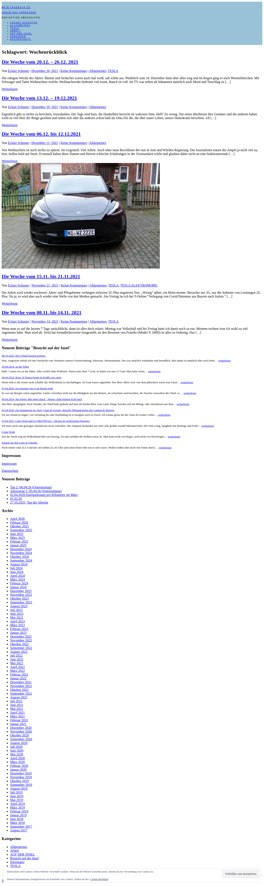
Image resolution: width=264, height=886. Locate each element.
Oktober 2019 (19, 781)
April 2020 (17, 758)
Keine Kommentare (74, 71)
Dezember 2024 (21, 549)
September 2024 (21, 560)
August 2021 (18, 697)
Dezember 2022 (21, 636)
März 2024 (17, 579)
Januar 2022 (18, 678)
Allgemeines (20, 25)
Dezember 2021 (21, 682)
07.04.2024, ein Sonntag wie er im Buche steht (27, 388)
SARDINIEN (18, 36)
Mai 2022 (16, 663)
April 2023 (17, 621)
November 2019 (21, 777)
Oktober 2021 (19, 690)
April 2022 (17, 667)
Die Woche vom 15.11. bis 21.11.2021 (41, 276)
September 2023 (21, 602)
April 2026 (17, 518)
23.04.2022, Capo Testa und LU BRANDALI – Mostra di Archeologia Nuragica (46, 421)
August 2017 (18, 830)
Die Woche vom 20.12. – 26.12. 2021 (40, 62)
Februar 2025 (19, 541)
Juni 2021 (16, 705)
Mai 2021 (16, 709)
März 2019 (17, 807)
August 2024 (18, 564)
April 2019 (17, 804)
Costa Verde (8, 431)
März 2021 (17, 716)
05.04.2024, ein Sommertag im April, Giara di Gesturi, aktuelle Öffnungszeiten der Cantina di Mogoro (58, 410)
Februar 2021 (19, 720)
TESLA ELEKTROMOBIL (139, 285)
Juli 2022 (16, 655)
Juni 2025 (16, 534)
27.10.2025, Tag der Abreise (29, 502)
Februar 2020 (19, 766)
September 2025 (21, 530)
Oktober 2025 (19, 526)
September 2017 (21, 826)
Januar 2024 (18, 587)
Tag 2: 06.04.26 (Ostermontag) (31, 487)
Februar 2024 (19, 583)
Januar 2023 (18, 633)
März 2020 (17, 762)
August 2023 (18, 606)
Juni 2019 (16, 796)
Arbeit (15, 31)
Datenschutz (20, 39)
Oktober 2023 (19, 598)
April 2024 (17, 576)
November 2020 (21, 731)
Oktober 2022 (19, 644)
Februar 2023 (19, 629)
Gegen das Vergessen (19, 12)
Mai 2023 (16, 617)
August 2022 (18, 652)
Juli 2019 (16, 792)
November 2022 (21, 640)
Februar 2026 (19, 522)
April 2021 (17, 712)
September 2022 (21, 648)
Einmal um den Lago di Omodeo (20, 442)
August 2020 (18, 743)
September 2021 (21, 693)
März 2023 (17, 625)
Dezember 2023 (21, 591)
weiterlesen (224, 360)
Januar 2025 (18, 545)
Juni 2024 (16, 572)
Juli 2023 (16, 610)
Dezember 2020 (21, 728)
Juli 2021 (16, 701)
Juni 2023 (16, 614)
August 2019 (18, 788)
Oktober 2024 (19, 557)
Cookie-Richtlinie (99, 879)
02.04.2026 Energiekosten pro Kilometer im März (44, 495)
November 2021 (21, 686)
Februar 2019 (19, 811)
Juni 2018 (16, 819)
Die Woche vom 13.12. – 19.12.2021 (39, 98)
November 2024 (21, 553)
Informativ (17, 862)
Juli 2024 (16, 568)
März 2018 (17, 823)
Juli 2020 (16, 747)
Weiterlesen (10, 89)
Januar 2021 (18, 724)
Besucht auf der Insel (24, 858)
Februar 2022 (19, 674)
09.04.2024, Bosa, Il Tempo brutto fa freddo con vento (31, 377)
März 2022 (17, 671)
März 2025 (17, 537)
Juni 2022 (16, 659)
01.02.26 (16, 498)
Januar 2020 (18, 769)
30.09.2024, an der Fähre (15, 366)
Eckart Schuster (24, 22)
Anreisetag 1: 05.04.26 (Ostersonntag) (36, 491)
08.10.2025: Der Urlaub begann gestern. (24, 355)
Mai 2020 (16, 754)
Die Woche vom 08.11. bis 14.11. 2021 (41, 312)
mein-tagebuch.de (16, 7)
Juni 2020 (16, 750)
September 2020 (21, 739)
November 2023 (21, 595)
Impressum (9, 463)
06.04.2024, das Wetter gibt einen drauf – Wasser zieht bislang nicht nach (42, 399)
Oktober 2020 (19, 735)
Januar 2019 (18, 815)
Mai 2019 (16, 800)
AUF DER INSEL (21, 33)
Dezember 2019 (21, 773)
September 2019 (21, 785)
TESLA (14, 28)
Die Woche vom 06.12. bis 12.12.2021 (41, 134)
